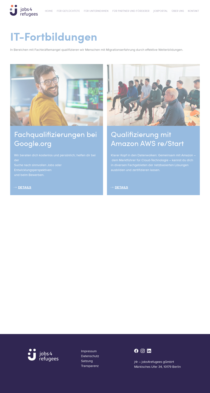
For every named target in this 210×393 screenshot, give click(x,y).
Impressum (89, 351)
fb (136, 351)
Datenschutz (90, 356)
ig (143, 351)
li (149, 351)
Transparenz (90, 366)
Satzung (87, 361)
